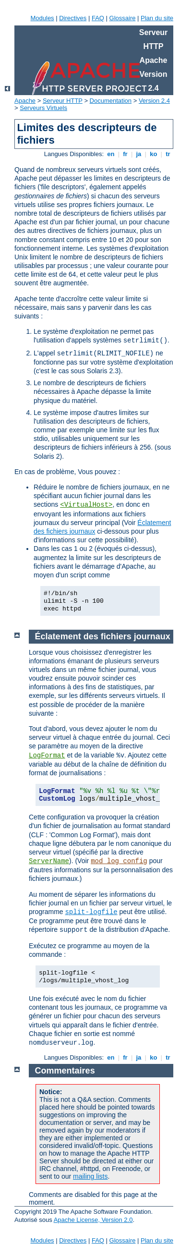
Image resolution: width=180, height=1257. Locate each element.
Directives (72, 18)
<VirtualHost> (86, 505)
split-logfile (91, 912)
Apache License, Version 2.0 (93, 1219)
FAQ (98, 18)
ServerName (49, 861)
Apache (25, 100)
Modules (42, 18)
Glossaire (122, 18)
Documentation (111, 100)
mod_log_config (119, 861)
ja (138, 154)
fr (125, 154)
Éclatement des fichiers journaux (102, 636)
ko (153, 154)
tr (168, 154)
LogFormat (47, 755)
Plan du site (157, 18)
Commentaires (65, 1070)
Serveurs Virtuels (43, 107)
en (111, 154)
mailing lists (90, 1176)
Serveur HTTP (63, 100)
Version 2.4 (154, 100)
